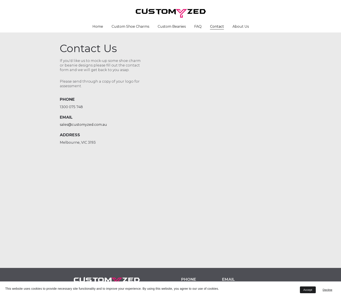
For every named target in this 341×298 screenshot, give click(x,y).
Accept (307, 289)
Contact (217, 26)
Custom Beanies (172, 26)
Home (97, 26)
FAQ (198, 26)
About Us (240, 26)
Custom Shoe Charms (130, 26)
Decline (327, 289)
